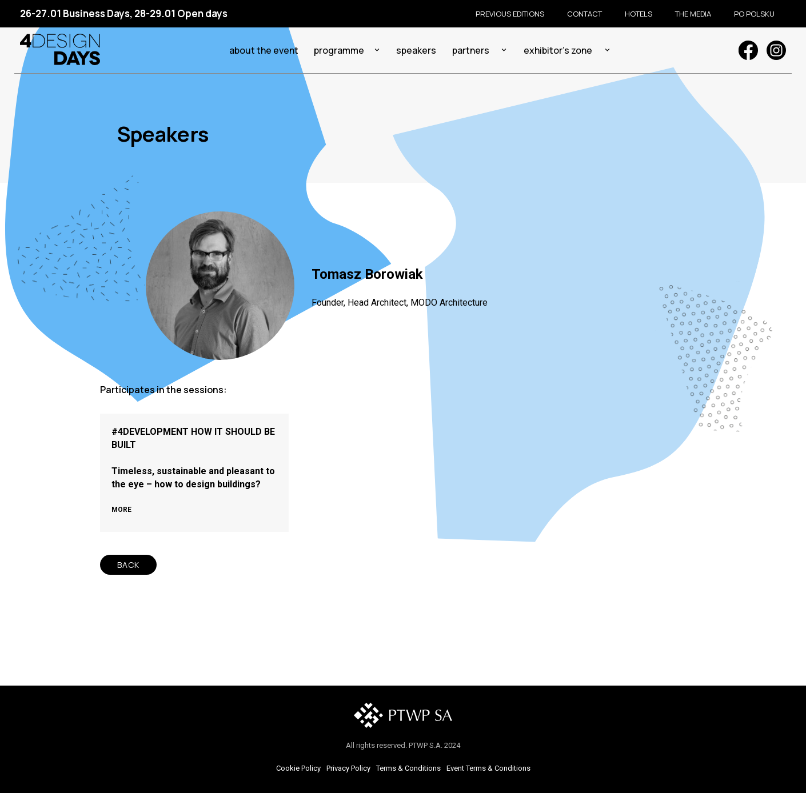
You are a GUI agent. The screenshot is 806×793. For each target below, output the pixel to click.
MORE (121, 510)
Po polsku (754, 14)
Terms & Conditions (408, 768)
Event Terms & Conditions (488, 768)
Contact (584, 14)
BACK (128, 564)
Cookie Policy (298, 768)
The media (693, 14)
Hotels (638, 14)
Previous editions (510, 14)
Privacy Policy (348, 768)
